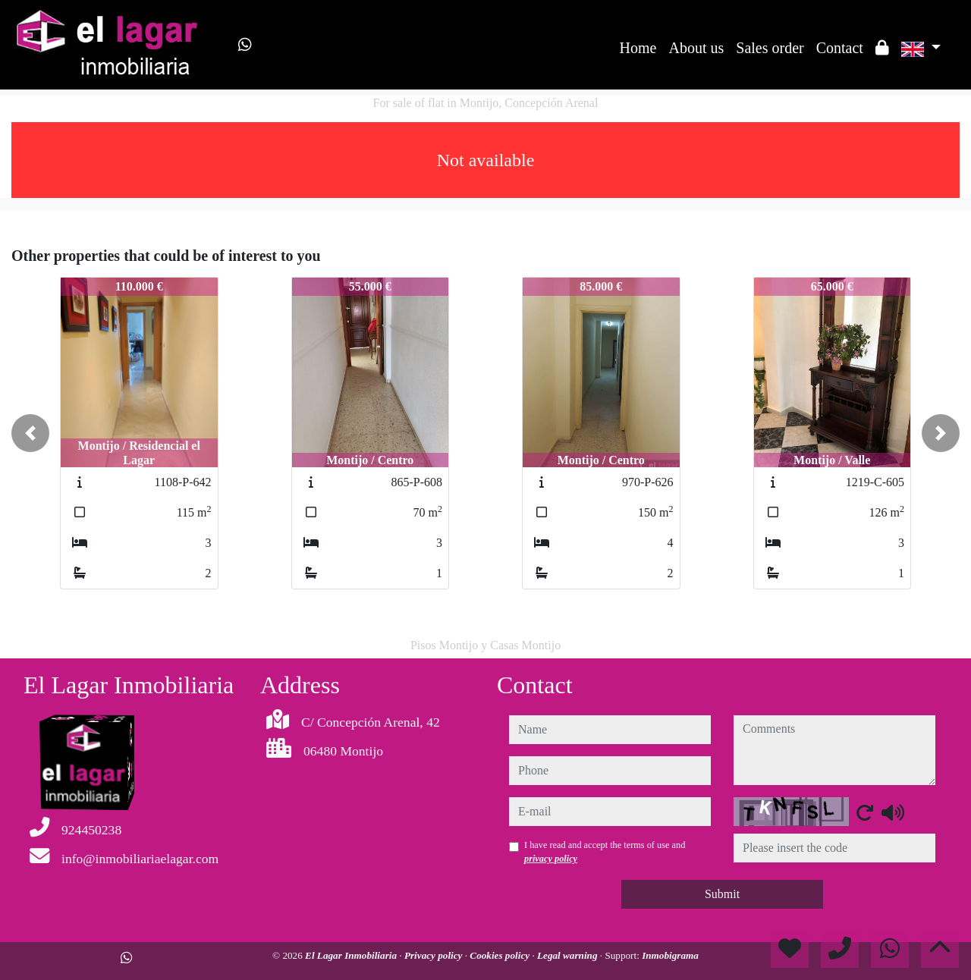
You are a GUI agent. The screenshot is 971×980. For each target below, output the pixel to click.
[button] (30, 433)
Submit (722, 893)
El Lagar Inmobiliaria (352, 955)
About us (696, 47)
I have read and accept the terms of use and (604, 852)
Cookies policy (501, 955)
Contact (839, 47)
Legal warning (568, 955)
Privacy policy (434, 955)
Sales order (769, 47)
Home (638, 47)
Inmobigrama (670, 955)
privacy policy (550, 858)
